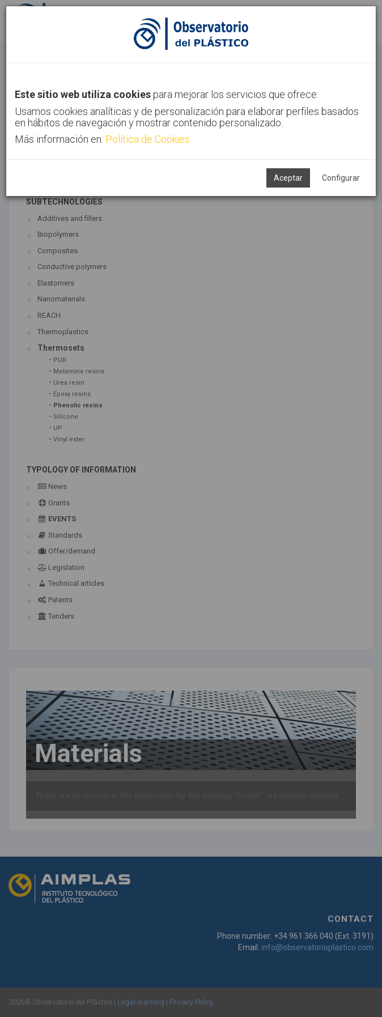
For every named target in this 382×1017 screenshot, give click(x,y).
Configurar (341, 177)
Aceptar (288, 177)
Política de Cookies (147, 139)
